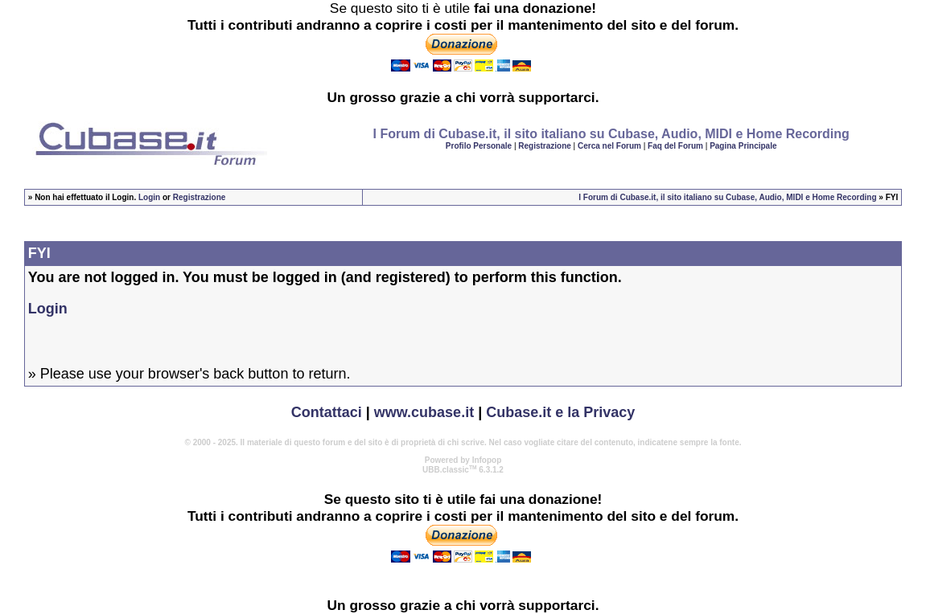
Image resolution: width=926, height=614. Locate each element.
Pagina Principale (743, 145)
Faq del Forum (675, 145)
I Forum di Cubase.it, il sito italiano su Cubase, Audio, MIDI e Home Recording (727, 197)
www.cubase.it (424, 412)
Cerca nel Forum (609, 145)
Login (149, 197)
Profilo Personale (479, 145)
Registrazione (544, 145)
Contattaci (326, 412)
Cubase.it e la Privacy (560, 412)
